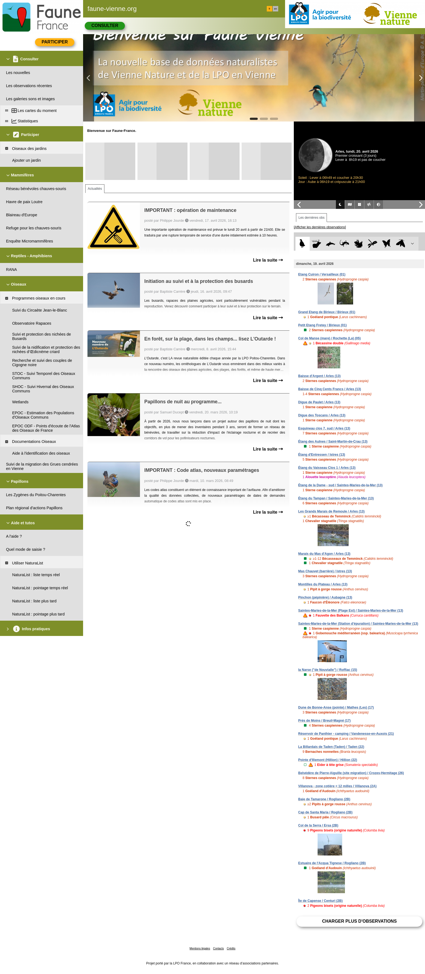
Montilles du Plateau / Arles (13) (322, 584)
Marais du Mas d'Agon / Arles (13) (324, 554)
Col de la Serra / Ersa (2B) (318, 825)
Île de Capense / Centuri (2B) (320, 901)
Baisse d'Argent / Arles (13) (319, 376)
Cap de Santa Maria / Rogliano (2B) (325, 812)
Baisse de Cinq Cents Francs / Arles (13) (329, 389)
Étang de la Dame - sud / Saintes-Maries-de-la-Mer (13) (340, 485)
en (275, 8)
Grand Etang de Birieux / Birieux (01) (326, 312)
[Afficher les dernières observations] (320, 227)
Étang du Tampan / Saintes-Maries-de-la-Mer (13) (336, 498)
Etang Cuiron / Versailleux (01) (321, 274)
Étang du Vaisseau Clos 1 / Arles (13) (327, 468)
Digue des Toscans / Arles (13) (321, 415)
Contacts (218, 948)
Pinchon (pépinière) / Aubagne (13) (325, 597)
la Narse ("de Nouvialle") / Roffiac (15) (327, 670)
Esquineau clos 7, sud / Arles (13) (324, 428)
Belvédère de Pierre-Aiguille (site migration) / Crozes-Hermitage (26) (351, 773)
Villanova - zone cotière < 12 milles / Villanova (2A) (337, 786)
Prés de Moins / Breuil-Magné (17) (324, 721)
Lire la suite (268, 260)
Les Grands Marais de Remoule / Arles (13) (331, 511)
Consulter (104, 25)
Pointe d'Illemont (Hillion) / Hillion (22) (327, 760)
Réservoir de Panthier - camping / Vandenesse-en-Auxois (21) (346, 734)
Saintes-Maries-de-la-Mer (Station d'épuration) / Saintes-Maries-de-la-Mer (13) (358, 624)
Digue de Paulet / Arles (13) (319, 402)
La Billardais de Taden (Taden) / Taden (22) (331, 747)
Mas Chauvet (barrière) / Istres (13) (325, 571)
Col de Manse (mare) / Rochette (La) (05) (329, 338)
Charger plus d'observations (359, 921)
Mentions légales (200, 948)
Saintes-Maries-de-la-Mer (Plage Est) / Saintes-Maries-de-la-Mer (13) (350, 610)
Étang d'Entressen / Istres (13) (321, 455)
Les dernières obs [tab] (311, 218)
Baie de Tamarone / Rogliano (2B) (324, 799)
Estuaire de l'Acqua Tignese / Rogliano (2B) (332, 863)
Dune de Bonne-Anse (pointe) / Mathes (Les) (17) (336, 707)
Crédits (231, 948)
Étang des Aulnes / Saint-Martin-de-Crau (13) (333, 441)
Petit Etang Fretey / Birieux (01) (322, 325)
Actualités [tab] (95, 189)
